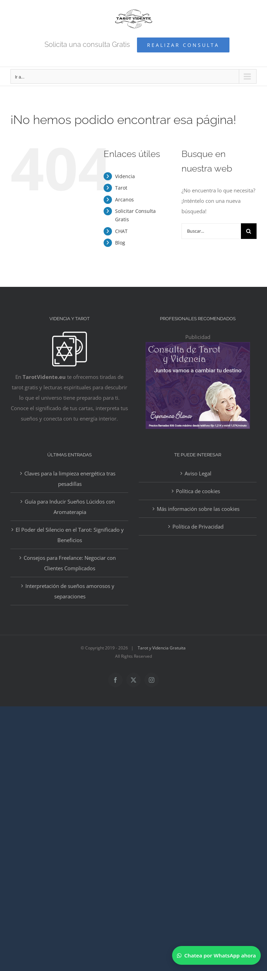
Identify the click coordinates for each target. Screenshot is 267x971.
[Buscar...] (211, 231)
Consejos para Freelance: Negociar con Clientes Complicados (70, 563)
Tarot (121, 187)
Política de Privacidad (198, 526)
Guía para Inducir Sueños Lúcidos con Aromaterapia (70, 506)
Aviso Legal (198, 473)
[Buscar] (249, 231)
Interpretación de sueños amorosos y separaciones (69, 591)
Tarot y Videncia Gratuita (162, 648)
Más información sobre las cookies (198, 508)
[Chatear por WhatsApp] (216, 955)
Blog (120, 242)
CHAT (121, 231)
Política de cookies (198, 491)
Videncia (125, 176)
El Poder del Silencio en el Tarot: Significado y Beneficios (70, 534)
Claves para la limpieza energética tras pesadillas (69, 478)
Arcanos (124, 199)
